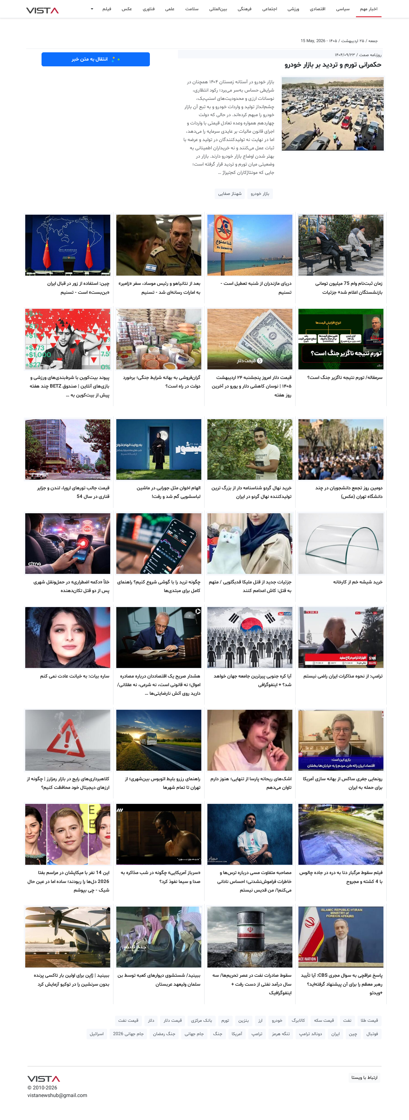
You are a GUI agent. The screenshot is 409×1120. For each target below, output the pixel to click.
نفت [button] (347, 1021)
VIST (42, 9)
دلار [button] (151, 1021)
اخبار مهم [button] (368, 9)
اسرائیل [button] (97, 1034)
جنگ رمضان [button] (164, 1034)
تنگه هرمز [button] (281, 1034)
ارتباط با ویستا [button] (364, 1078)
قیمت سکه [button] (324, 1021)
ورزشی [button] (293, 9)
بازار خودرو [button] (260, 194)
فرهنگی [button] (244, 9)
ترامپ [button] (256, 1034)
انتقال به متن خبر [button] (96, 59)
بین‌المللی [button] (218, 9)
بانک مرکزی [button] (201, 1021)
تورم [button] (225, 1021)
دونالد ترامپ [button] (310, 1034)
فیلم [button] (107, 9)
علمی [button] (169, 9)
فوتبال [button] (372, 1034)
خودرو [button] (277, 1021)
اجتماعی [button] (269, 9)
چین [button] (353, 1034)
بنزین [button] (243, 1021)
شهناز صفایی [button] (230, 194)
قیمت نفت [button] (128, 1021)
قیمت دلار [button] (173, 1021)
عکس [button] (127, 9)
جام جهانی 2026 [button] (128, 1034)
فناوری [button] (149, 9)
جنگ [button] (217, 1034)
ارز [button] (260, 1021)
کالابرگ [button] (298, 1021)
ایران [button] (335, 1034)
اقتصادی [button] (317, 9)
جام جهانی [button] (194, 1034)
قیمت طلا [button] (369, 1021)
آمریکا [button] (237, 1034)
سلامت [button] (191, 9)
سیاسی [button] (343, 9)
